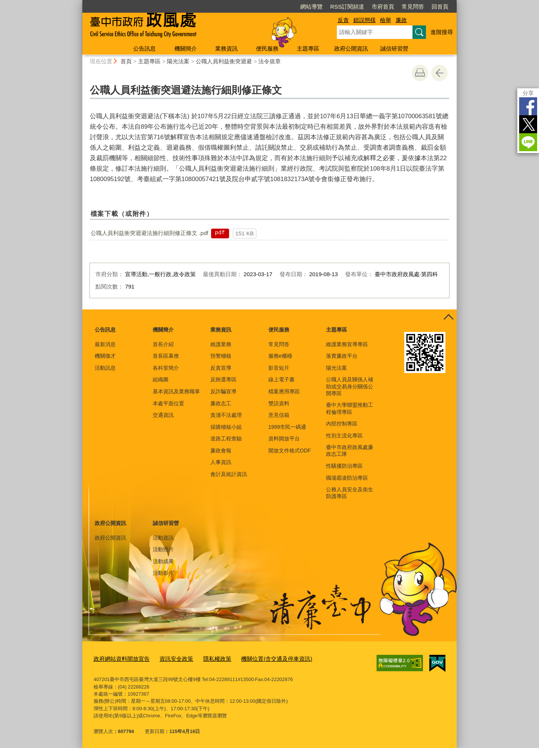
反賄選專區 (223, 379)
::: (79, 3)
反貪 (343, 20)
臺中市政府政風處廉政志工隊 (349, 450)
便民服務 (267, 48)
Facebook (528, 106)
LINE (528, 142)
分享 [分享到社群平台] (528, 93)
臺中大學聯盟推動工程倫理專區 (349, 408)
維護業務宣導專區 (347, 344)
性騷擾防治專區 (344, 466)
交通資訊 (163, 415)
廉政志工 (220, 403)
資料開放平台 (284, 439)
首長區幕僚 (166, 356)
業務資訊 (226, 48)
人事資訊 (220, 462)
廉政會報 (220, 451)
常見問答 (413, 6)
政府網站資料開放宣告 (118, 658)
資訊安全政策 (166, 658)
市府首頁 (383, 6)
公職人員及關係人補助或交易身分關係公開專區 (349, 386)
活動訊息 (105, 368)
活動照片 (163, 549)
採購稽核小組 (226, 427)
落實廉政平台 (341, 356)
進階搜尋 (441, 32)
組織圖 (160, 379)
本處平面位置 (168, 403)
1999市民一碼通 (287, 427)
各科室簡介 (166, 368)
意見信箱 (278, 415)
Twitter (528, 124)
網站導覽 (311, 6)
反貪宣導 (220, 368)
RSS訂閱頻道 (347, 6)
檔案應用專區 (284, 391)
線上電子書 (281, 379)
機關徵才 (105, 356)
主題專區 (308, 48)
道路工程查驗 (226, 439)
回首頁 (440, 6)
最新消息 (105, 344)
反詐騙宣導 (223, 391)
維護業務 (220, 344)
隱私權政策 (203, 658)
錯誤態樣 (364, 20)
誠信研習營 (394, 48)
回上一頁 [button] (439, 73)
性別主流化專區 (344, 436)
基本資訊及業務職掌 (176, 391)
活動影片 (163, 573)
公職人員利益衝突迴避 (224, 61)
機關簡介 (185, 48)
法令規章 (269, 61)
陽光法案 (178, 61)
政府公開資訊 (351, 48)
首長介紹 (163, 344)
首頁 (126, 61)
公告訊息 (144, 48)
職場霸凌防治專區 (347, 478)
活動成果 (163, 561)
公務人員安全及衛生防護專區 (349, 492)
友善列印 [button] (420, 73)
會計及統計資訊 (228, 474)
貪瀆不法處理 (226, 415)
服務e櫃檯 (280, 356)
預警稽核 (220, 356)
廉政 (401, 20)
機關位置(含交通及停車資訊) (256, 658)
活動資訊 (163, 538)
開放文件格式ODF (289, 451)
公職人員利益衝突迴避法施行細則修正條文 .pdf (149, 233)
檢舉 (385, 20)
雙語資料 (278, 403)
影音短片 (278, 368)
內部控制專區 (341, 424)
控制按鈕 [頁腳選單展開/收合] (448, 317)
